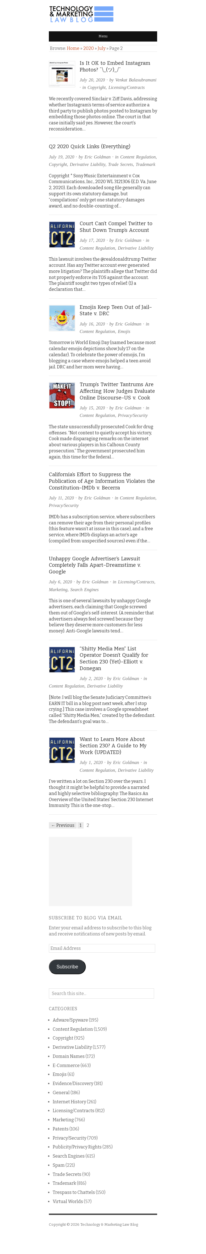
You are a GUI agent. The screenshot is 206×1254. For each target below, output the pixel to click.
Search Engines (84, 589)
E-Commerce (66, 1065)
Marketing (58, 589)
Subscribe (67, 967)
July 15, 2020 (92, 408)
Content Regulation (138, 157)
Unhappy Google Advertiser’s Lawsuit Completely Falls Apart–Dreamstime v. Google (95, 565)
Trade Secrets (120, 164)
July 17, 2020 (92, 240)
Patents (61, 1129)
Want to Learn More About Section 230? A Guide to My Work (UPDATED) (113, 745)
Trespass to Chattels (74, 1192)
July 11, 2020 (61, 498)
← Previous (62, 825)
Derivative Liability (87, 164)
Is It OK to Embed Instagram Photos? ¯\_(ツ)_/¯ (115, 66)
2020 (88, 48)
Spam (59, 1165)
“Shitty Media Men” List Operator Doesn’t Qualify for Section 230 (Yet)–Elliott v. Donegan (114, 658)
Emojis (124, 331)
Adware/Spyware (70, 1020)
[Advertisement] (90, 871)
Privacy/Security (132, 415)
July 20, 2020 (92, 80)
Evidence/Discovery (73, 1083)
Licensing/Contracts (127, 87)
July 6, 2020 (60, 581)
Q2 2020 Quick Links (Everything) (89, 146)
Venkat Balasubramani (135, 80)
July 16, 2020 (92, 324)
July (101, 48)
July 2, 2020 (91, 678)
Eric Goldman (98, 157)
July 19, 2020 (61, 157)
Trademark (145, 164)
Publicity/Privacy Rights (77, 1147)
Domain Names (69, 1056)
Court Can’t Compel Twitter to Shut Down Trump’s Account (116, 226)
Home (73, 48)
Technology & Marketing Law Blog (109, 1224)
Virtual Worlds (68, 1201)
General (61, 1092)
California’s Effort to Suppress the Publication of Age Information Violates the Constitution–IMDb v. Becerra (102, 481)
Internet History (69, 1101)
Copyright (96, 87)
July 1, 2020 (91, 762)
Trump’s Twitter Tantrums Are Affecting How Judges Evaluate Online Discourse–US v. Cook (117, 391)
